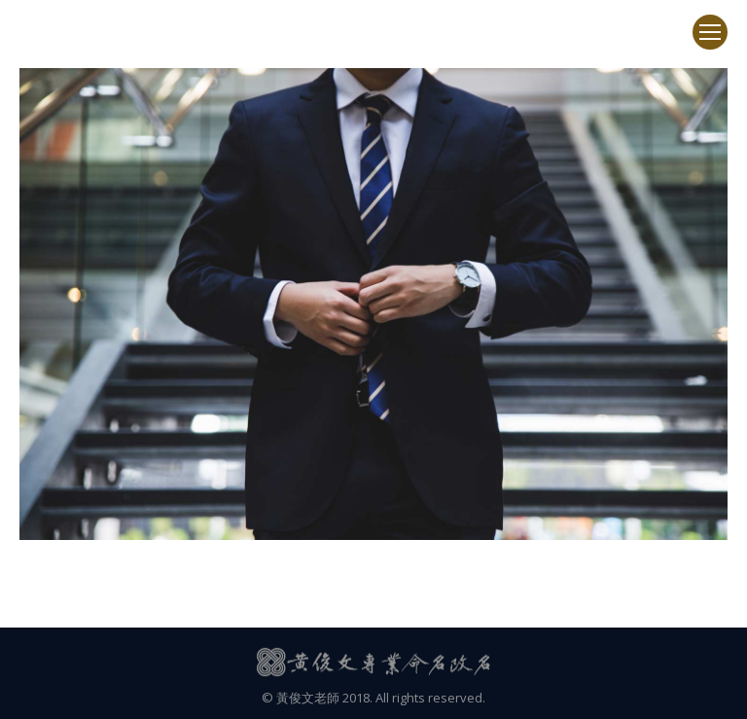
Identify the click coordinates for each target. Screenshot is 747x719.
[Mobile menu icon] (710, 32)
